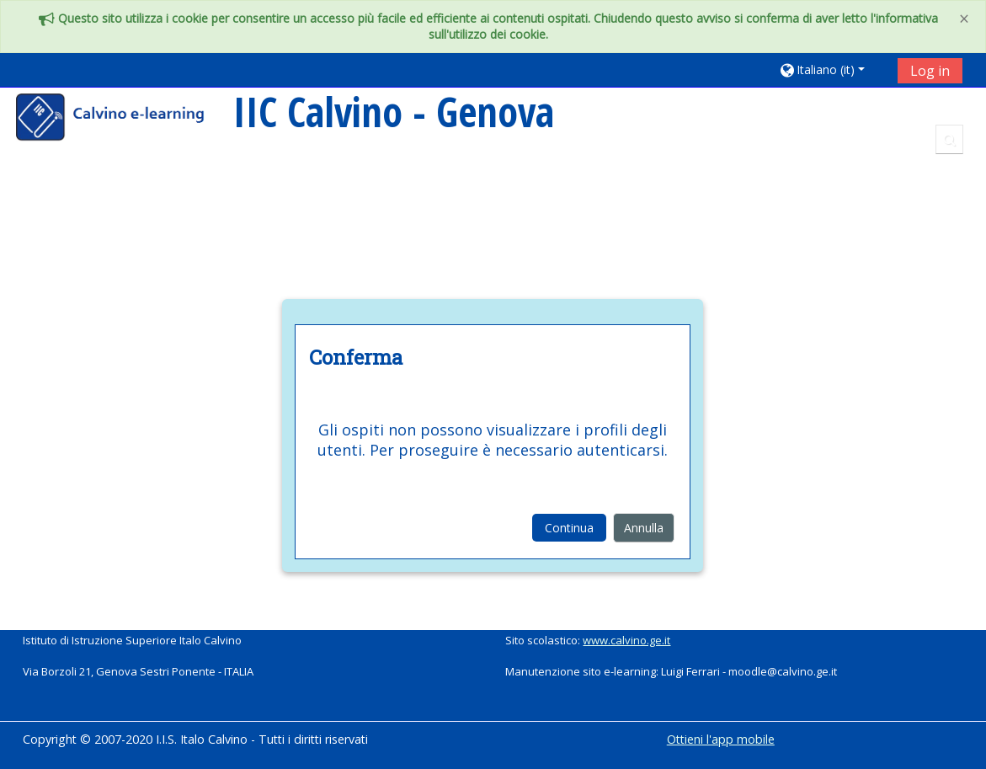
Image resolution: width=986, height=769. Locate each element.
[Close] (964, 19)
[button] (832, 69)
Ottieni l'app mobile (721, 739)
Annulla (644, 528)
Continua (569, 528)
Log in (930, 70)
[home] (121, 119)
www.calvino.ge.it (626, 640)
